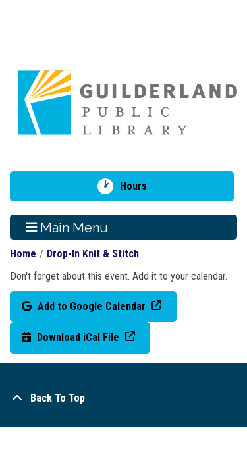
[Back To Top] (123, 398)
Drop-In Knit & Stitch (93, 254)
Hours (137, 186)
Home (23, 254)
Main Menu (67, 227)
